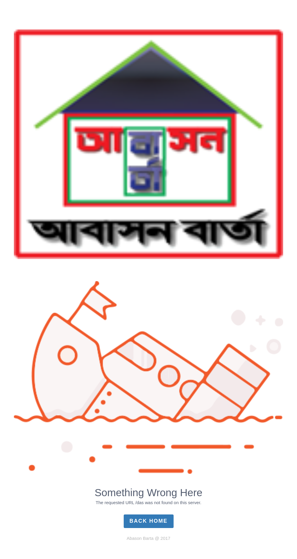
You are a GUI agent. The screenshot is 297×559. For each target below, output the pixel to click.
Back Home (149, 521)
